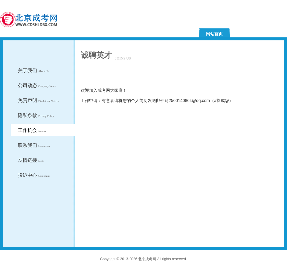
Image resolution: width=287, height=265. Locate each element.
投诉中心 (34, 175)
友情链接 (31, 160)
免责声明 (38, 100)
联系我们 (34, 145)
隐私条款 (36, 115)
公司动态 (37, 85)
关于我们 (33, 70)
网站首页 (214, 33)
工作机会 (32, 130)
